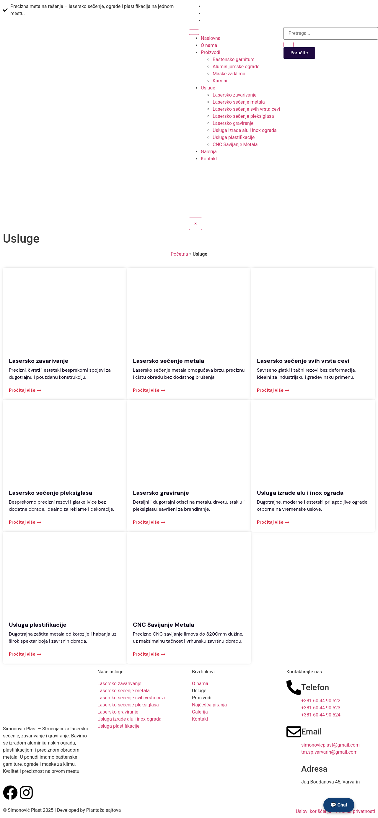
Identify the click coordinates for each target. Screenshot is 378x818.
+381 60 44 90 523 (320, 708)
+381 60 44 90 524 (320, 715)
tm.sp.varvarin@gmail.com (329, 752)
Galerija (209, 151)
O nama (209, 45)
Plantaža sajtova (103, 810)
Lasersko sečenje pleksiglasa (243, 116)
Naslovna (211, 38)
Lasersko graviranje (233, 123)
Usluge (208, 88)
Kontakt (209, 158)
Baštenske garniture (234, 59)
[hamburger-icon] (194, 32)
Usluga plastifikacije (234, 137)
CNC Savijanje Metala (235, 144)
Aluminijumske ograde (236, 66)
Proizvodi (210, 52)
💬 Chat (338, 805)
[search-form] (331, 33)
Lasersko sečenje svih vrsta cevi (246, 109)
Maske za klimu (229, 73)
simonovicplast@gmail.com (330, 745)
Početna (179, 254)
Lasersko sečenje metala (239, 102)
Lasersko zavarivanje (235, 95)
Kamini (220, 81)
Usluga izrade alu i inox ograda (245, 130)
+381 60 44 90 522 (320, 700)
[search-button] (289, 44)
